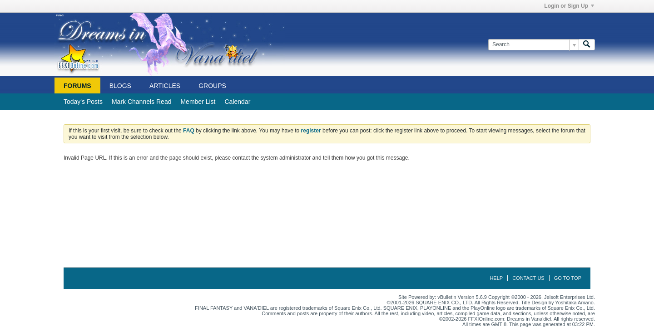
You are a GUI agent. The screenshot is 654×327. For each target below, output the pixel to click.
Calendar (237, 101)
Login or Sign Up (569, 6)
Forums (77, 85)
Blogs (120, 85)
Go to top (567, 278)
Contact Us (528, 278)
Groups (212, 85)
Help (496, 278)
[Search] (533, 44)
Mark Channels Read (142, 101)
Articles (164, 85)
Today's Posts (83, 101)
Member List (197, 101)
